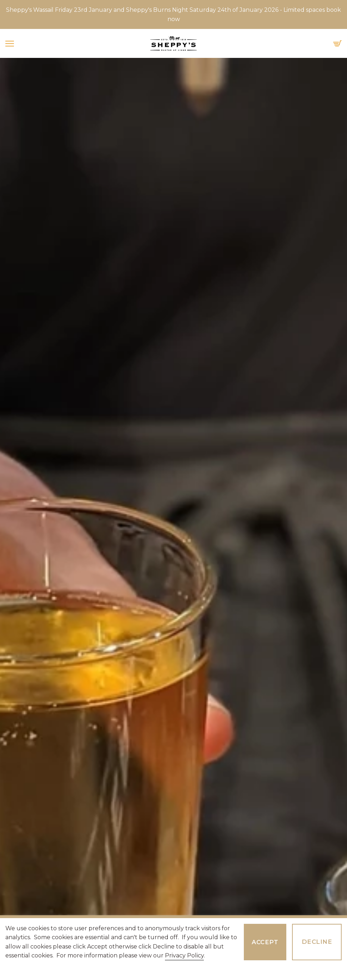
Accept (265, 942)
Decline (317, 941)
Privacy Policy (184, 955)
